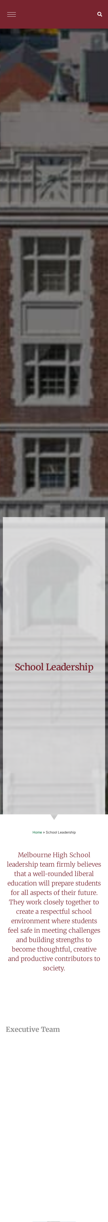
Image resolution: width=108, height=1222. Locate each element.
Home (37, 832)
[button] (99, 14)
